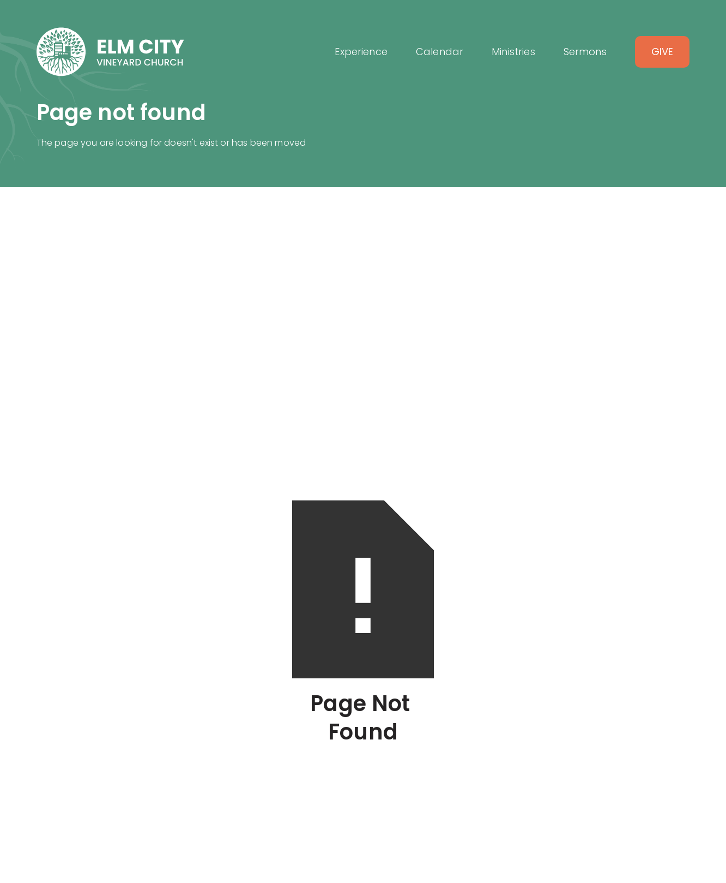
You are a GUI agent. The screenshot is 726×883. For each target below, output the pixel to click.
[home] (110, 51)
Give (662, 51)
